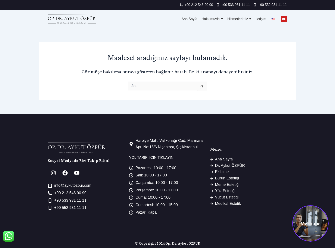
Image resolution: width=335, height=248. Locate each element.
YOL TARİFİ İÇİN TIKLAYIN (151, 158)
